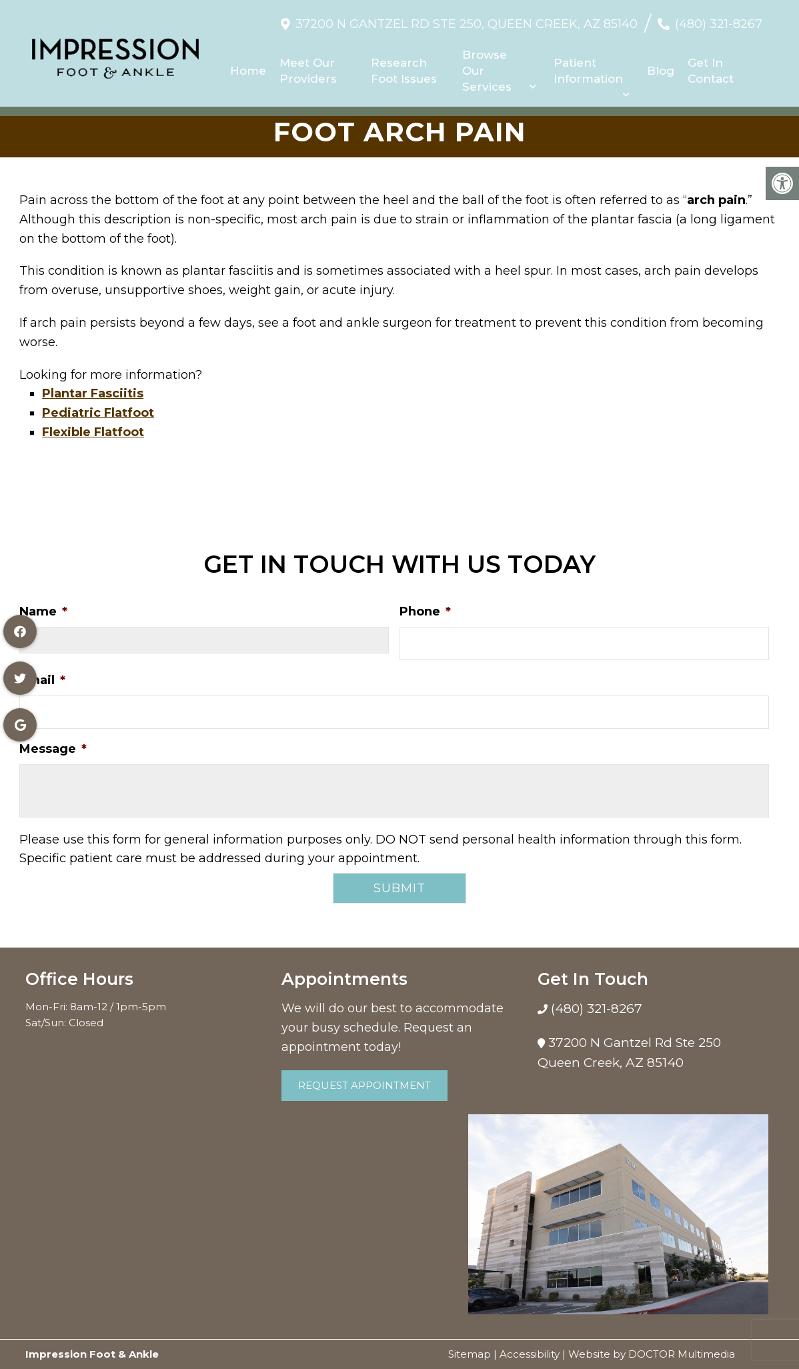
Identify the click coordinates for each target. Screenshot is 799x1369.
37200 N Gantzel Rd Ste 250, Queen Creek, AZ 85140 (466, 19)
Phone (425, 611)
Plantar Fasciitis (92, 393)
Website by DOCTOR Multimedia (651, 1354)
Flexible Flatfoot (93, 432)
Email (42, 680)
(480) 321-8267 (718, 19)
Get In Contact (711, 66)
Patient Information (588, 66)
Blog (660, 66)
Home (249, 66)
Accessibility (530, 1354)
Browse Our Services (487, 66)
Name (43, 611)
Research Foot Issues (404, 66)
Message (53, 749)
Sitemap (469, 1354)
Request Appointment (364, 1085)
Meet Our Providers (308, 66)
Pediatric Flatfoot (98, 412)
